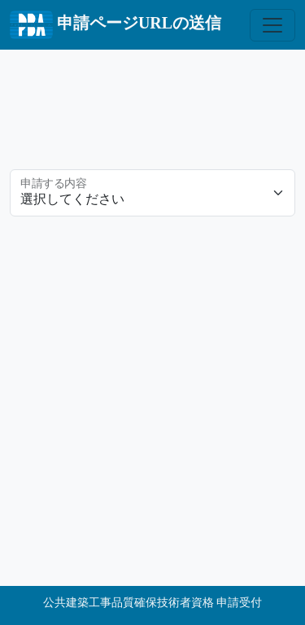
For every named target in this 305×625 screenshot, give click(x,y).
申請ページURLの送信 (115, 25)
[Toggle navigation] (272, 25)
